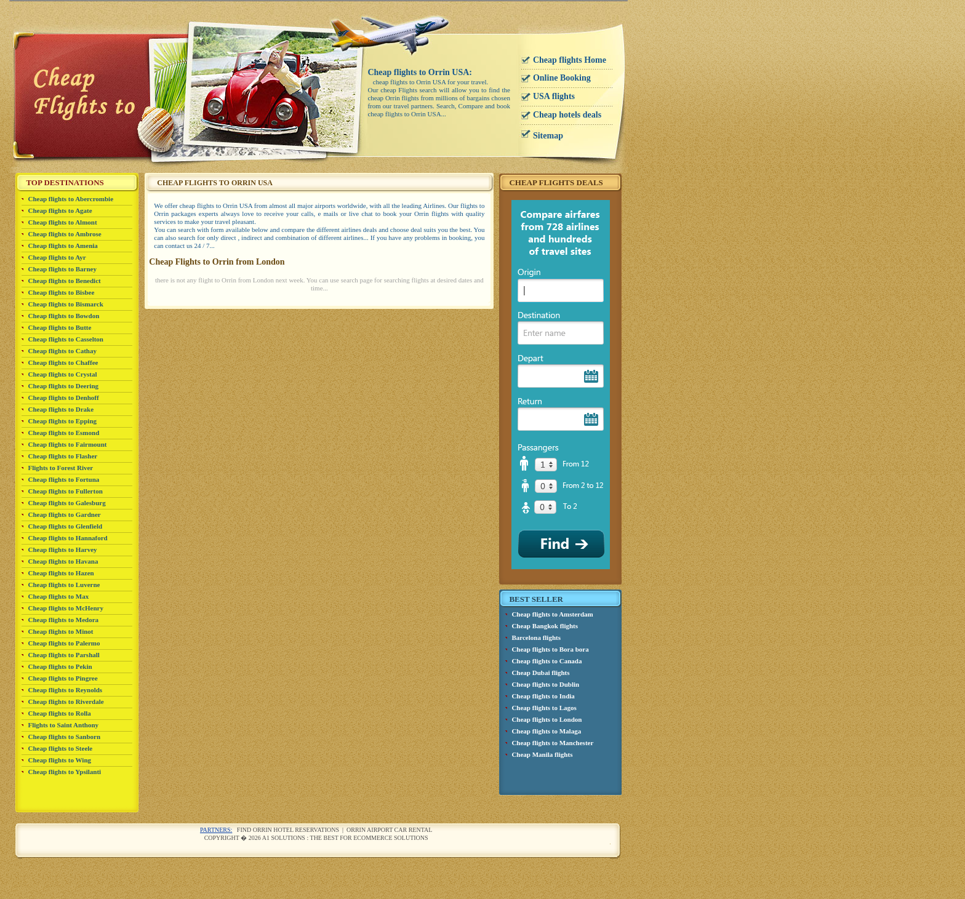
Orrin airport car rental (389, 829)
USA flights (554, 96)
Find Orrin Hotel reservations (288, 829)
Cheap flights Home (569, 60)
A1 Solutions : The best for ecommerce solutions (345, 837)
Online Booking (562, 77)
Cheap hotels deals (567, 114)
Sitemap (548, 135)
